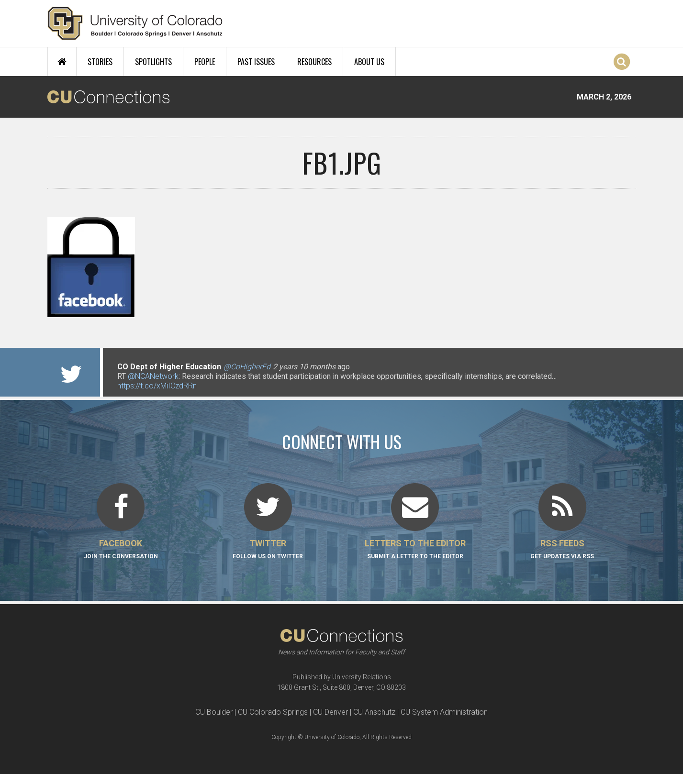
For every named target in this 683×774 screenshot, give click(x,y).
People (204, 61)
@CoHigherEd (247, 366)
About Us (369, 61)
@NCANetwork (153, 376)
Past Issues (256, 61)
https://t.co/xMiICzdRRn (157, 385)
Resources (314, 61)
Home (62, 61)
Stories (100, 61)
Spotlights (153, 61)
